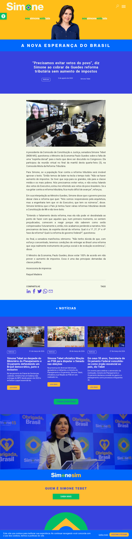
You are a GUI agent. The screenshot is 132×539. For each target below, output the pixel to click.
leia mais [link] (13, 388)
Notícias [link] (46, 79)
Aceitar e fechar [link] (119, 534)
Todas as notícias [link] (66, 401)
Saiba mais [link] (66, 496)
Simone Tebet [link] (85, 79)
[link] (3, 16)
